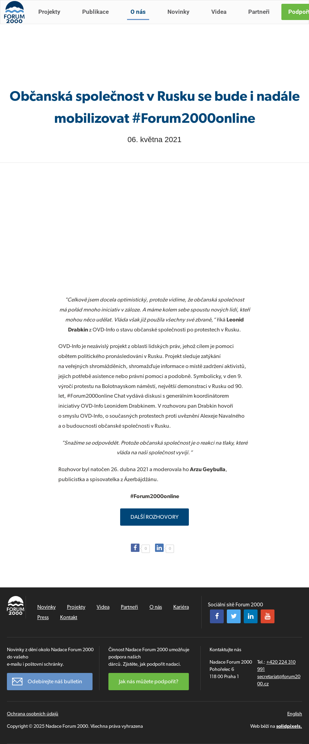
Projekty (52, 20)
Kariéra (181, 607)
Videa (222, 20)
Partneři (262, 20)
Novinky (182, 20)
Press (43, 617)
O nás (141, 20)
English (294, 713)
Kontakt (68, 617)
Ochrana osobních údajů (32, 713)
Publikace (98, 20)
